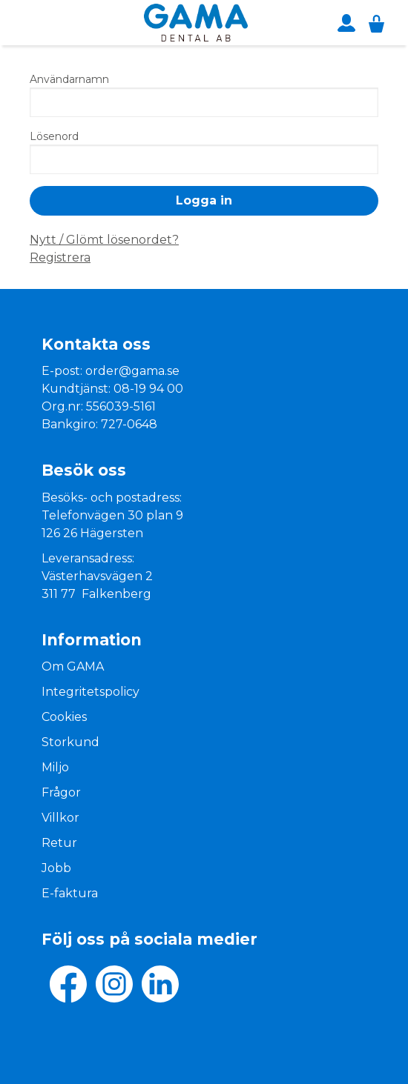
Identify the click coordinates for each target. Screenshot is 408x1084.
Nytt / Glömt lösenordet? (104, 240)
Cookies (64, 717)
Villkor (60, 818)
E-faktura (70, 893)
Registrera (60, 257)
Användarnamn (69, 79)
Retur (59, 843)
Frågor (61, 792)
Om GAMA (73, 666)
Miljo (55, 767)
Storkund (70, 742)
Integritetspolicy (90, 692)
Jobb (56, 868)
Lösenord (54, 136)
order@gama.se (132, 371)
